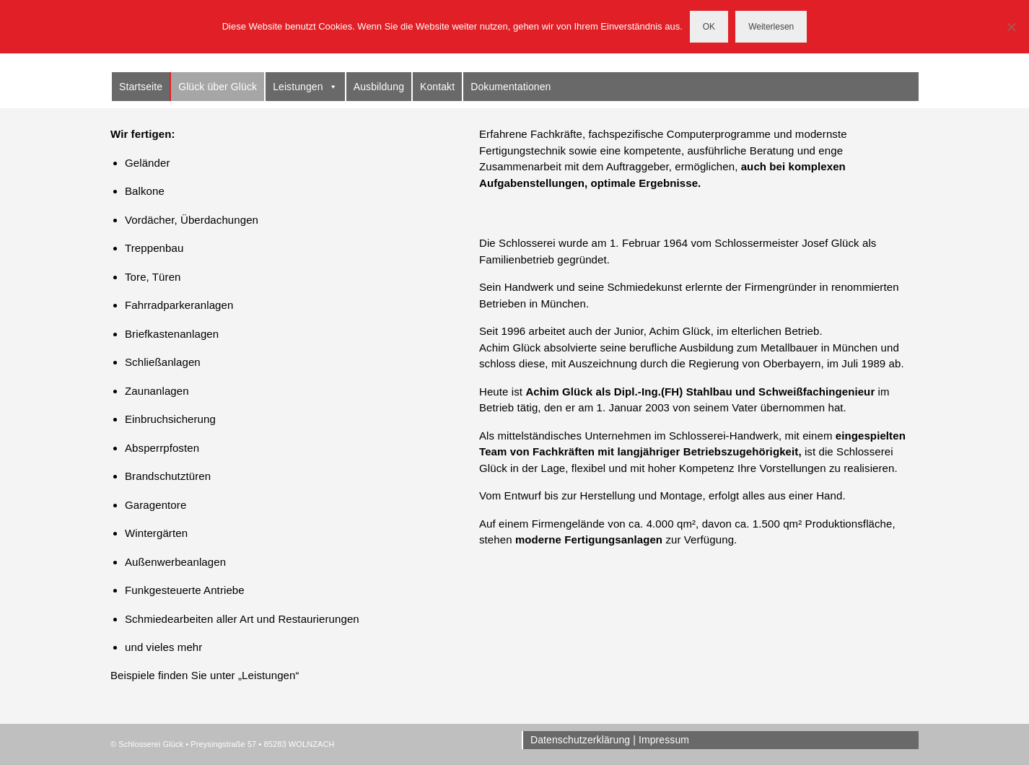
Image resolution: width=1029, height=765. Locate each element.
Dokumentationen (510, 86)
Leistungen (298, 86)
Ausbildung (379, 86)
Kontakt (437, 86)
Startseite (140, 86)
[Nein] (1011, 26)
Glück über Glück (217, 86)
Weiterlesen (771, 27)
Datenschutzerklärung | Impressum (609, 740)
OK (709, 27)
